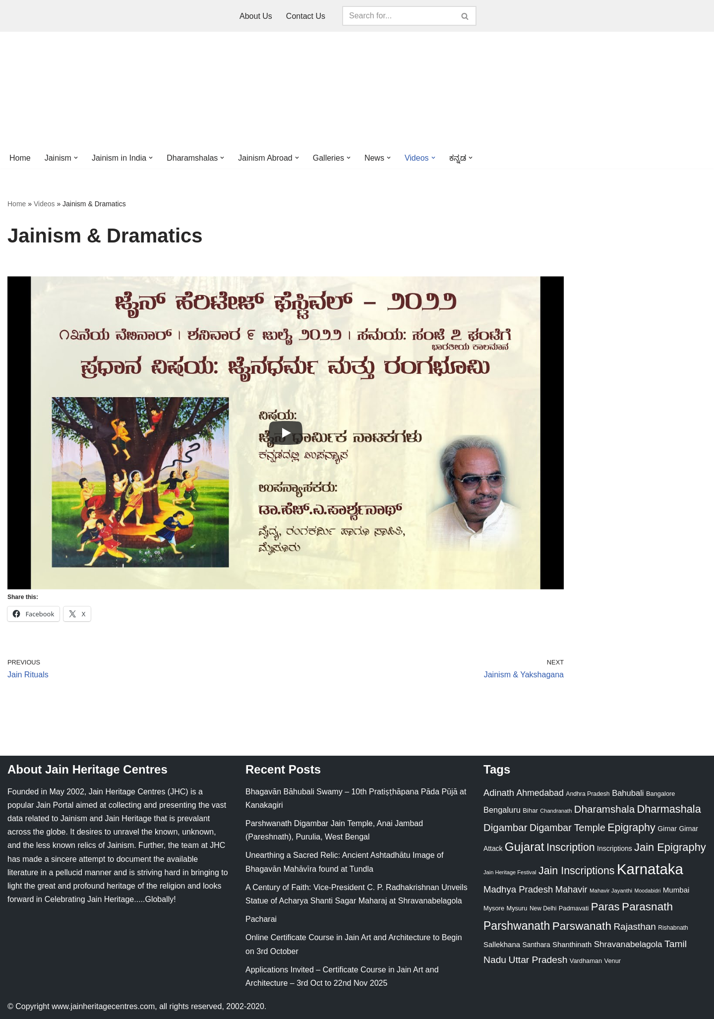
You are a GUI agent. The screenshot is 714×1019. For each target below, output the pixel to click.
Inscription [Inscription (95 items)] (570, 847)
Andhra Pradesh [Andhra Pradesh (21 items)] (587, 793)
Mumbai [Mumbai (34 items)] (676, 890)
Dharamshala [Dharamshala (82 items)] (604, 809)
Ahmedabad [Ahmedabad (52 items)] (539, 793)
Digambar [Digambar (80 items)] (505, 827)
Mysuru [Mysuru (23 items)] (516, 908)
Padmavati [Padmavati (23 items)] (574, 908)
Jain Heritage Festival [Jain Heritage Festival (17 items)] (509, 872)
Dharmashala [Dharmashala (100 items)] (669, 809)
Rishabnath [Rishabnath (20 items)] (673, 927)
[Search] (398, 16)
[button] (76, 158)
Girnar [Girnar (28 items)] (667, 829)
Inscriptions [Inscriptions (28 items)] (614, 848)
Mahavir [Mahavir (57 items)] (571, 889)
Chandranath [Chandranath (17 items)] (556, 811)
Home (20, 158)
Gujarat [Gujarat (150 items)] (524, 846)
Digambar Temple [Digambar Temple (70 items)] (567, 827)
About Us (255, 16)
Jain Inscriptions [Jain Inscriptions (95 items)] (576, 871)
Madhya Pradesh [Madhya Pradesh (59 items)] (518, 889)
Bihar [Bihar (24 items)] (530, 810)
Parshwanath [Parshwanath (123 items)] (516, 925)
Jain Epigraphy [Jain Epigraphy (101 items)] (670, 847)
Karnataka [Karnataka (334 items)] (650, 869)
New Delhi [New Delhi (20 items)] (543, 908)
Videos (44, 204)
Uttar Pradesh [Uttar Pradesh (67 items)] (538, 960)
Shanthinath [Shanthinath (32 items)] (572, 945)
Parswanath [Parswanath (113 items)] (581, 926)
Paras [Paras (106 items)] (605, 906)
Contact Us (305, 16)
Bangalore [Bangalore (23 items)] (660, 793)
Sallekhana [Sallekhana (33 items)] (501, 944)
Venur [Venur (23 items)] (612, 960)
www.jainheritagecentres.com (103, 1006)
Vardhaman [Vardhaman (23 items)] (586, 960)
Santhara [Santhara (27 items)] (536, 945)
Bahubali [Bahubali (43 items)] (628, 793)
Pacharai (261, 919)
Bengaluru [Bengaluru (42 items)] (502, 809)
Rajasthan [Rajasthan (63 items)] (634, 926)
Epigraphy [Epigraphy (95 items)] (631, 828)
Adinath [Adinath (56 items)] (498, 792)
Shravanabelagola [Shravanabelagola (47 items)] (628, 944)
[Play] (285, 433)
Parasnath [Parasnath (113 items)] (647, 906)
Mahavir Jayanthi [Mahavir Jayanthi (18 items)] (611, 891)
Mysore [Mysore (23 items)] (493, 908)
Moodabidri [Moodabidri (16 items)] (648, 891)
